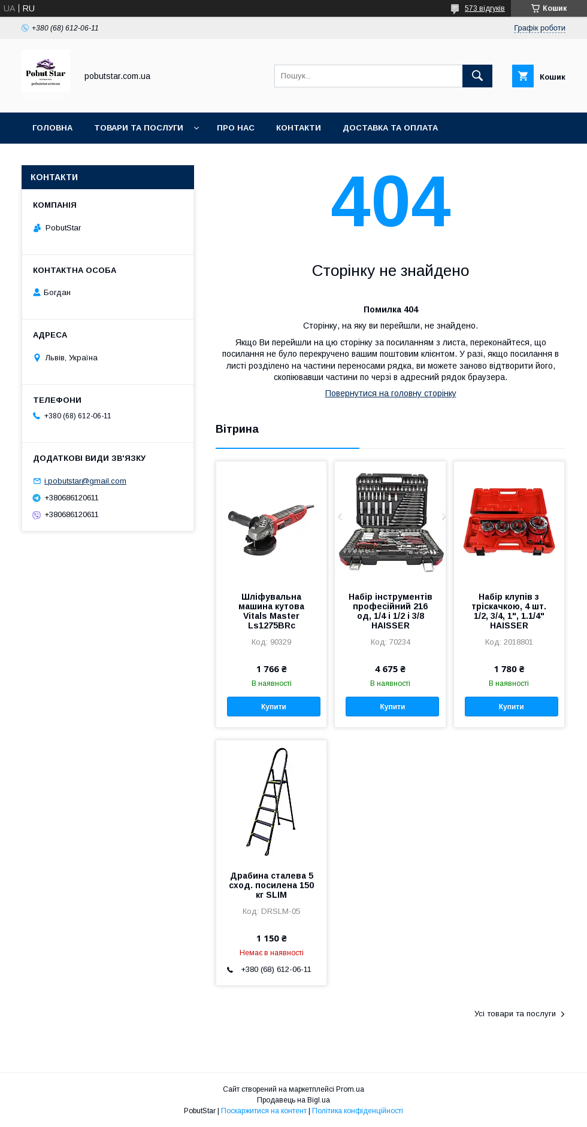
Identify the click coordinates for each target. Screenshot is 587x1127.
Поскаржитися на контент (264, 1111)
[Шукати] (477, 76)
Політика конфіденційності (357, 1111)
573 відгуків (485, 8)
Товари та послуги (138, 127)
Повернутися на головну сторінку (390, 393)
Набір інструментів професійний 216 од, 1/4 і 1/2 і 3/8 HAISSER (390, 611)
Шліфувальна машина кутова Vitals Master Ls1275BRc (271, 611)
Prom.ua (350, 1089)
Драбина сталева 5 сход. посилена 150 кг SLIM (271, 885)
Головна (52, 127)
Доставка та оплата (390, 127)
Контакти (298, 127)
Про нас (236, 127)
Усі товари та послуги (515, 1013)
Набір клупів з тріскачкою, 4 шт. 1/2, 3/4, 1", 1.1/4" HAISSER (508, 611)
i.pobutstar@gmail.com (85, 480)
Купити (273, 707)
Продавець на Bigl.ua (293, 1100)
